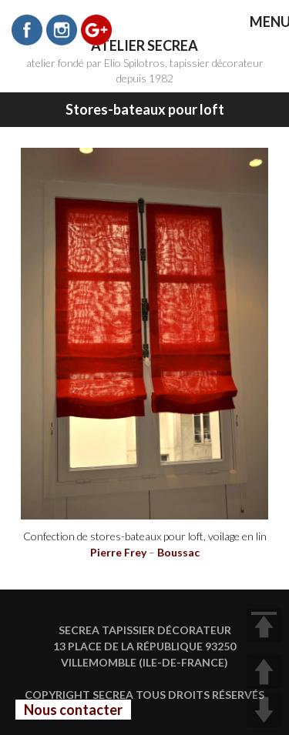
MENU (259, 22)
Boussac (178, 552)
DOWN (264, 710)
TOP (264, 625)
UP (264, 671)
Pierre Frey (118, 552)
